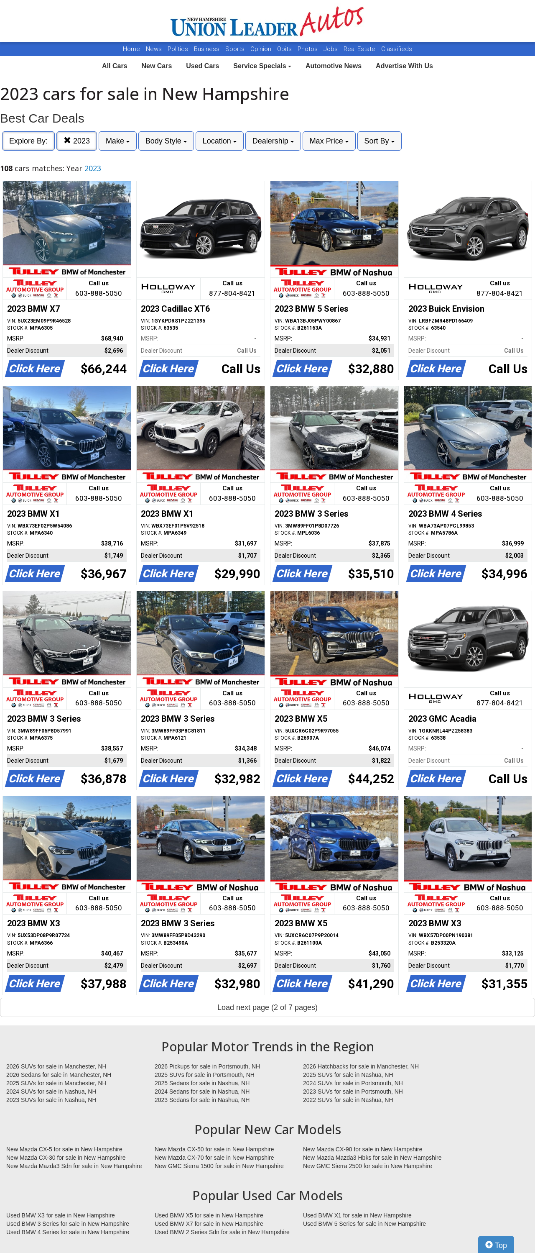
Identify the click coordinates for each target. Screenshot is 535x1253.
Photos (308, 49)
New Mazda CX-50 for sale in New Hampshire (214, 1149)
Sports (235, 49)
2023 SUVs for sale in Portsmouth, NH (353, 1091)
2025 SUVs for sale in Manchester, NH (56, 1083)
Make (118, 141)
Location (220, 141)
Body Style (166, 141)
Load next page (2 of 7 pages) (267, 1007)
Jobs (331, 49)
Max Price (329, 141)
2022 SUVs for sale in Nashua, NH (348, 1100)
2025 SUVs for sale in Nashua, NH (348, 1074)
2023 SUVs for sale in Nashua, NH (51, 1100)
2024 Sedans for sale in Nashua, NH (202, 1091)
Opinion (261, 49)
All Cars (114, 65)
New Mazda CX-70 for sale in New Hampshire (214, 1157)
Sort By (379, 141)
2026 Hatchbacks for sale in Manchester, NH (361, 1066)
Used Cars (202, 65)
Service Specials (262, 65)
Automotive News (334, 65)
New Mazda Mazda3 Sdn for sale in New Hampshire (74, 1166)
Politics (178, 49)
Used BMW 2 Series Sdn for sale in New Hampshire (222, 1232)
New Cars (156, 65)
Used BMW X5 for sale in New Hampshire (209, 1215)
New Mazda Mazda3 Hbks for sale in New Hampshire (372, 1157)
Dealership (273, 141)
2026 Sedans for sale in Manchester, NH (58, 1074)
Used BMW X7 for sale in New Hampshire (209, 1223)
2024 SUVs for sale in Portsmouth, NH (353, 1083)
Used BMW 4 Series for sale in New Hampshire (67, 1232)
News (154, 49)
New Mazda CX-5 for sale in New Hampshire (64, 1149)
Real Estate (360, 49)
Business (207, 49)
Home (131, 49)
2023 (77, 140)
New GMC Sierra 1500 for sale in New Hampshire (219, 1166)
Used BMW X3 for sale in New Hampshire (60, 1215)
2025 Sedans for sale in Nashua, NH (202, 1083)
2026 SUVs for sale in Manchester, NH (56, 1066)
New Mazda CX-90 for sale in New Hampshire (363, 1149)
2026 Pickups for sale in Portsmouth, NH (207, 1066)
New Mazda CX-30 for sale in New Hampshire (66, 1157)
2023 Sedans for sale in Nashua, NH (202, 1100)
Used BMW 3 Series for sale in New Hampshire (67, 1223)
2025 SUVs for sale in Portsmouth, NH (205, 1074)
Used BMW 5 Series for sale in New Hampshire (364, 1223)
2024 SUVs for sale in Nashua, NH (51, 1091)
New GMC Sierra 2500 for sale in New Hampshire (367, 1166)
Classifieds (396, 49)
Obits (285, 49)
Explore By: (28, 141)
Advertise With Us (404, 65)
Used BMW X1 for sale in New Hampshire (357, 1215)
